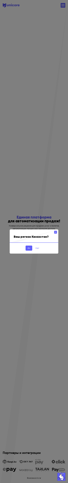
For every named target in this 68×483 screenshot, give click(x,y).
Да (29, 248)
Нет (37, 248)
